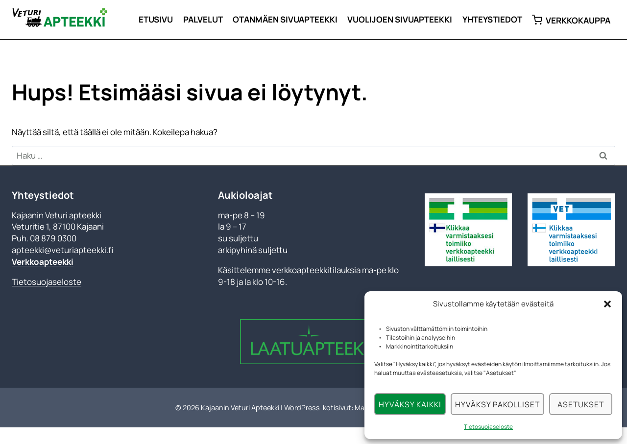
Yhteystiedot (492, 19)
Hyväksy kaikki (410, 404)
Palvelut (203, 19)
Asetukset (580, 404)
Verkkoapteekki (42, 261)
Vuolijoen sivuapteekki (399, 19)
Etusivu (156, 19)
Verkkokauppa (571, 19)
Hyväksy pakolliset (496, 404)
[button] (607, 304)
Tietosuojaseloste (488, 426)
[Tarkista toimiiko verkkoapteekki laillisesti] (468, 229)
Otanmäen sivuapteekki (285, 19)
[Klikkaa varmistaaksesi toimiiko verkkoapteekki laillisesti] (571, 229)
